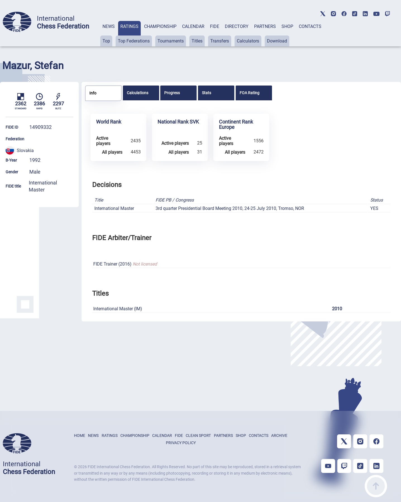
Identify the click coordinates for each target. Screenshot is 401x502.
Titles (197, 41)
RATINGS (129, 26)
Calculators (248, 41)
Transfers (219, 41)
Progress (172, 93)
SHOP (287, 26)
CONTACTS (310, 26)
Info (92, 93)
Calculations (137, 93)
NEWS (108, 26)
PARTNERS (265, 26)
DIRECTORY (237, 26)
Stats (206, 93)
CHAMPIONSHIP (160, 26)
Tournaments (170, 41)
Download (277, 41)
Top (106, 41)
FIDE (214, 26)
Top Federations (134, 41)
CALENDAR (193, 26)
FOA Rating (249, 93)
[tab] (108, 33)
